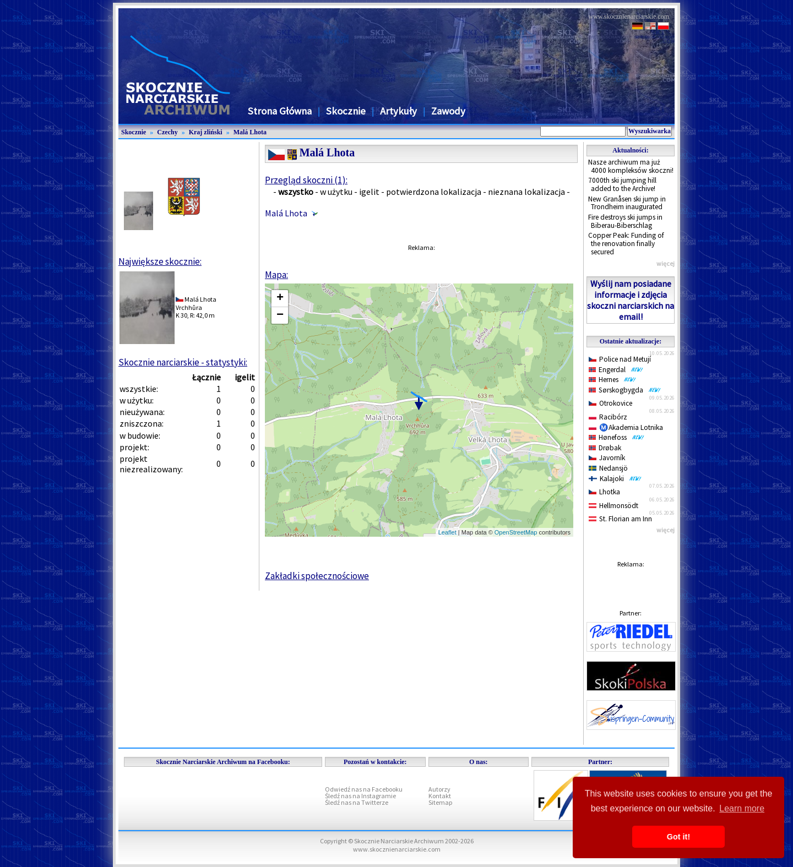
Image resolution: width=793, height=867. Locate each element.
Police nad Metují (620, 359)
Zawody (448, 111)
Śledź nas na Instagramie (360, 796)
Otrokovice (610, 403)
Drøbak (605, 447)
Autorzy (439, 789)
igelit (369, 191)
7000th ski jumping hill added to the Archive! (622, 184)
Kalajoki (615, 478)
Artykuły (398, 111)
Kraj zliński (205, 132)
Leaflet (447, 532)
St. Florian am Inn (620, 519)
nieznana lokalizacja (526, 191)
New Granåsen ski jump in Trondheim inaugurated (627, 203)
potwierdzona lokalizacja (433, 191)
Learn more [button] (741, 808)
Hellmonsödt (613, 505)
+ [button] (280, 298)
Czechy (167, 132)
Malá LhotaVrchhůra (196, 303)
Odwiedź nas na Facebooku (364, 789)
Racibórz (608, 417)
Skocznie (346, 111)
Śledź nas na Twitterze (356, 802)
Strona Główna (280, 111)
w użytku (336, 191)
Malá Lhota (250, 132)
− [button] (280, 315)
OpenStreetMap (516, 532)
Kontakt (439, 796)
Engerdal (616, 369)
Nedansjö (608, 468)
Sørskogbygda (625, 390)
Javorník (607, 457)
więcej (665, 263)
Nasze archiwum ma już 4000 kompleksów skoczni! (630, 166)
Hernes (612, 379)
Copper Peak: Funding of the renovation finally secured (626, 243)
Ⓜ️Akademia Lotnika (626, 427)
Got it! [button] (678, 836)
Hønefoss (616, 437)
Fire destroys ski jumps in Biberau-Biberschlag (625, 221)
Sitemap (440, 802)
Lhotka (604, 492)
